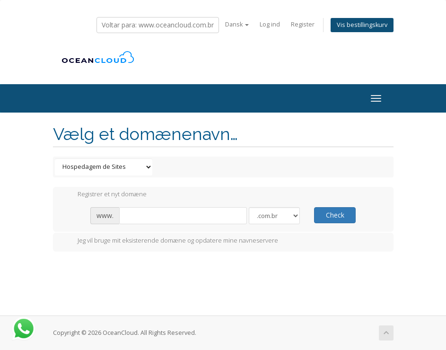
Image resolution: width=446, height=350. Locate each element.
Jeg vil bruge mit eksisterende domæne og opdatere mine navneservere (170, 241)
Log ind (270, 24)
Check (335, 214)
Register (303, 24)
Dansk (237, 24)
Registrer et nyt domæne (104, 195)
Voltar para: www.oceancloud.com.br (158, 24)
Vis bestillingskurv (362, 25)
